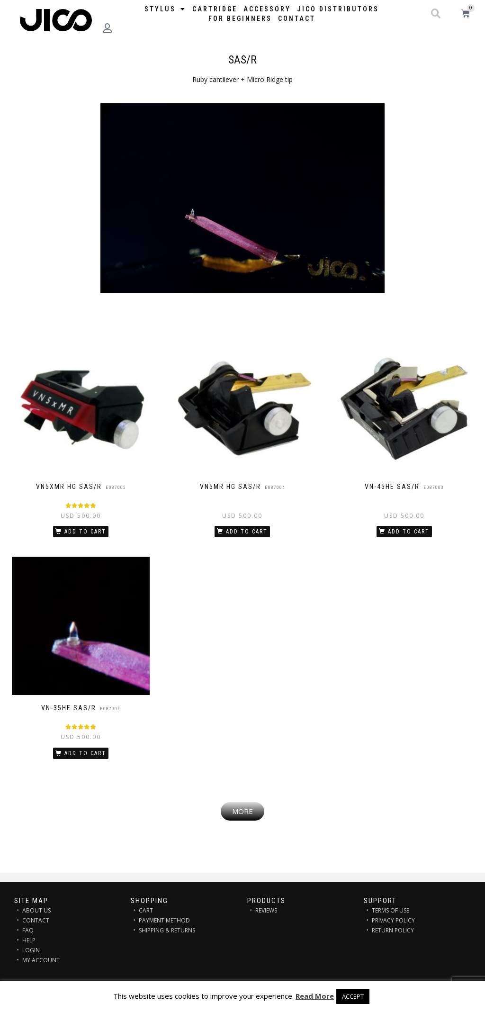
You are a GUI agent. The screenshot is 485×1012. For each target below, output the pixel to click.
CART (146, 910)
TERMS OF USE (390, 910)
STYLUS (165, 9)
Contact (296, 18)
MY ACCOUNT (41, 960)
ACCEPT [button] (353, 996)
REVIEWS (266, 910)
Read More (315, 996)
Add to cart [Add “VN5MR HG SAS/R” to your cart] (247, 531)
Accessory (267, 9)
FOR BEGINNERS (240, 18)
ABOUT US (36, 910)
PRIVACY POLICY (393, 920)
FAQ (28, 930)
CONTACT (35, 920)
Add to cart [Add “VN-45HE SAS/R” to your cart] (409, 531)
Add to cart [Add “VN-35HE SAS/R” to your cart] (85, 753)
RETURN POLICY (393, 930)
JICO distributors (338, 9)
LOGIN (31, 950)
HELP (29, 940)
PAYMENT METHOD (164, 920)
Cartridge (214, 9)
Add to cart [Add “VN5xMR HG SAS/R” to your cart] (85, 531)
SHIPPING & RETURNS (167, 930)
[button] (436, 14)
